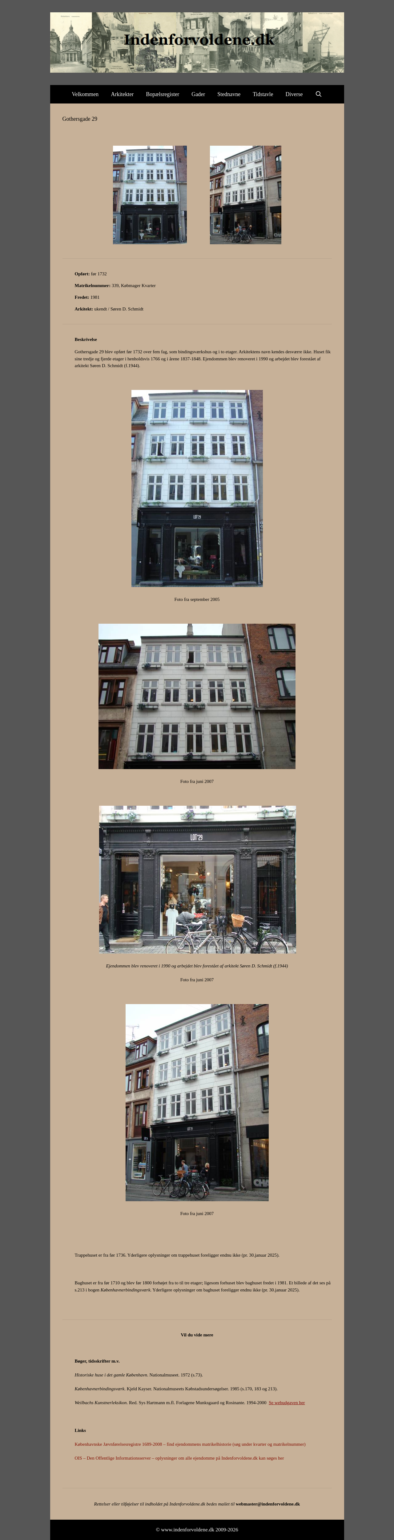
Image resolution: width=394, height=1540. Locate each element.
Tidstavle (263, 94)
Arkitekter (122, 94)
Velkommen (85, 94)
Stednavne (228, 94)
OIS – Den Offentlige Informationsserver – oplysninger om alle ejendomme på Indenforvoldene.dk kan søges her (179, 1458)
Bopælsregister (162, 94)
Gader (198, 94)
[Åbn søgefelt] (318, 94)
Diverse (294, 94)
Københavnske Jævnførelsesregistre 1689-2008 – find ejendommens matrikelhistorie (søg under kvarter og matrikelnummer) (190, 1444)
